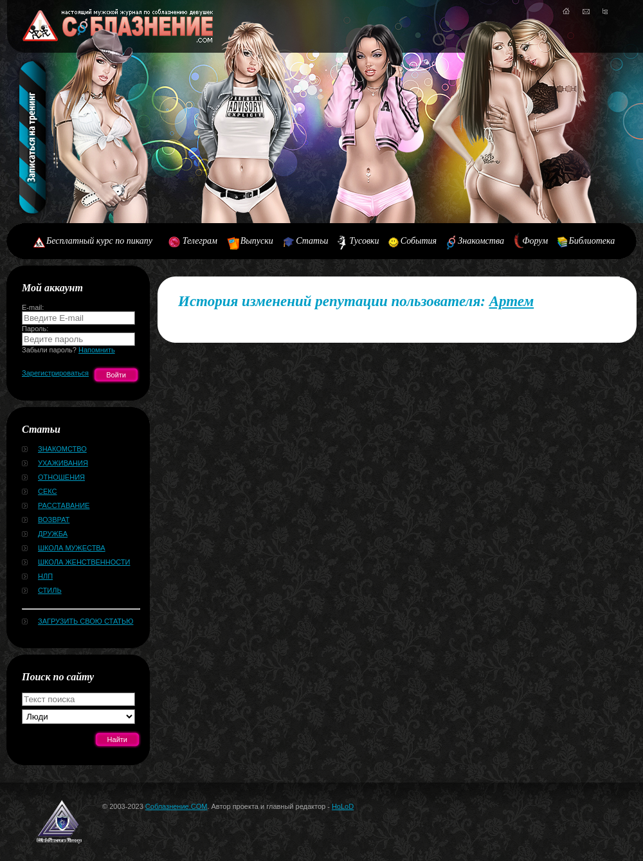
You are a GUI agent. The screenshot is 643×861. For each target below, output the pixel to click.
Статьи (312, 241)
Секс (47, 491)
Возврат (53, 519)
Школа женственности (84, 562)
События (419, 241)
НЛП (45, 576)
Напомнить (96, 350)
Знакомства (481, 241)
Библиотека (592, 241)
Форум (535, 241)
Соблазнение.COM (176, 806)
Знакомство (62, 449)
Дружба (53, 534)
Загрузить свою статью (85, 621)
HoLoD (343, 806)
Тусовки (364, 241)
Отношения (61, 477)
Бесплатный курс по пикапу (99, 241)
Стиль (50, 590)
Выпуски (256, 241)
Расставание (63, 505)
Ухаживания (63, 463)
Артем (511, 301)
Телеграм (200, 241)
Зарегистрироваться (55, 373)
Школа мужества (71, 548)
